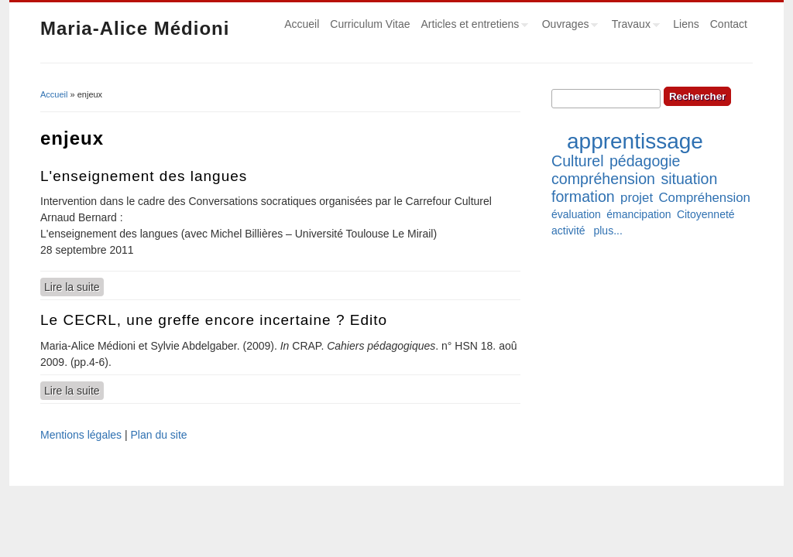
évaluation (576, 214)
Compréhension (704, 197)
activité (568, 230)
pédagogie (645, 160)
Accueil (301, 24)
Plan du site (158, 435)
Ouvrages (568, 26)
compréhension (603, 178)
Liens (686, 24)
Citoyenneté (706, 214)
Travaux (633, 26)
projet (636, 197)
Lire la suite (74, 286)
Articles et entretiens (472, 26)
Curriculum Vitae (370, 24)
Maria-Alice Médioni (134, 28)
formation (583, 196)
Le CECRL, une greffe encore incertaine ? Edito (213, 320)
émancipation (638, 214)
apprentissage (635, 141)
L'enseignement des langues (143, 176)
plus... (607, 230)
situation (689, 178)
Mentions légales (81, 435)
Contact (728, 24)
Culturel (577, 160)
